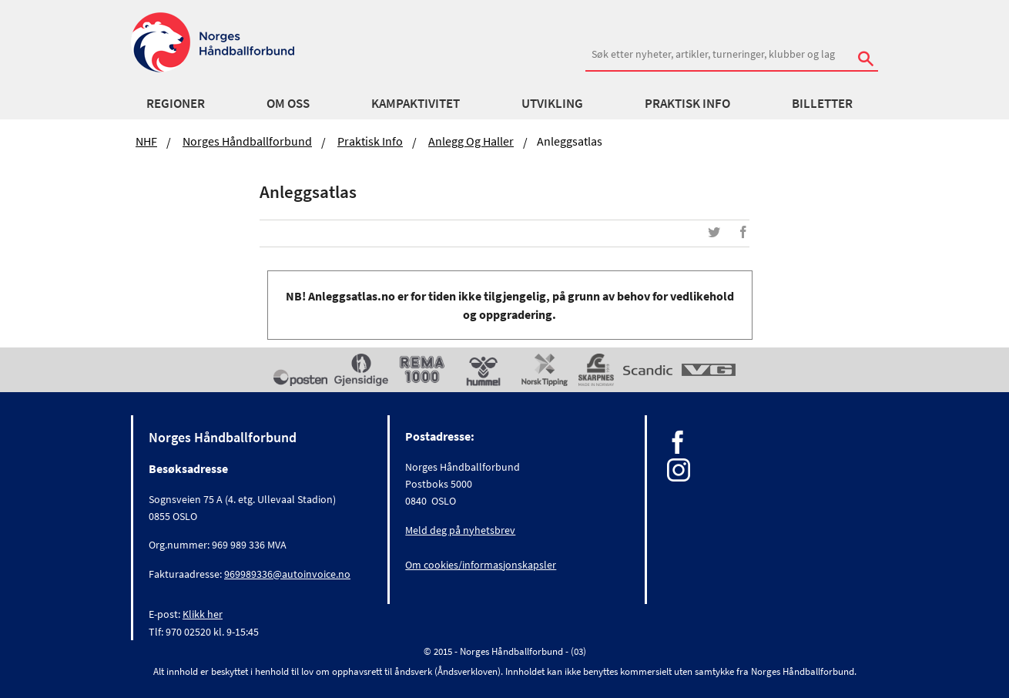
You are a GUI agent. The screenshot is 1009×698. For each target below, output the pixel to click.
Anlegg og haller (471, 141)
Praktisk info (687, 103)
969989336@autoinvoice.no (287, 574)
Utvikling (552, 103)
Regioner (175, 103)
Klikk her (203, 614)
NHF (146, 141)
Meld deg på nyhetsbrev (460, 530)
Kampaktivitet (415, 103)
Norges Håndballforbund (247, 141)
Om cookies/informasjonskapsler (480, 565)
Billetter (822, 103)
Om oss (288, 103)
